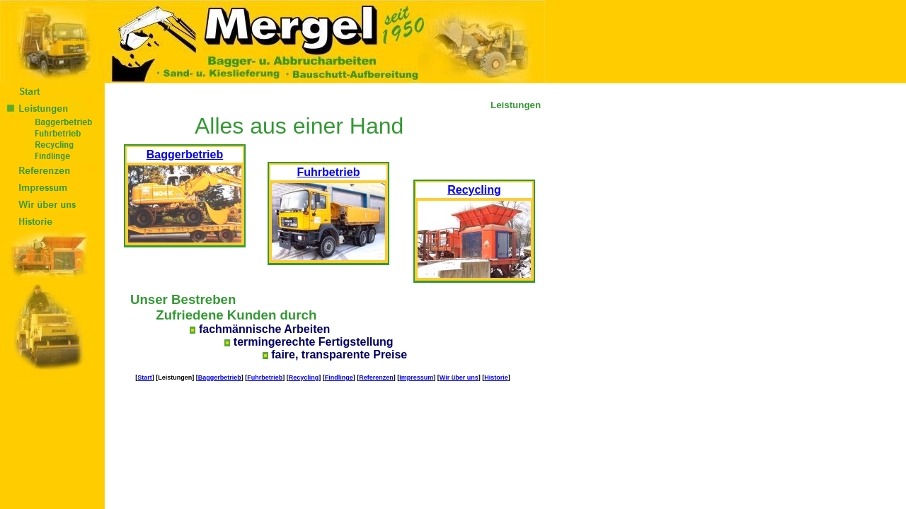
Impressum (416, 377)
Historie (496, 377)
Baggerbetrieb (219, 377)
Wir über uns (459, 377)
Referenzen (376, 377)
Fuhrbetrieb (264, 377)
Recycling (304, 377)
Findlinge (339, 377)
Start (144, 377)
